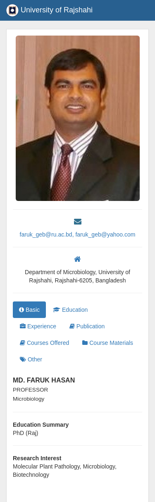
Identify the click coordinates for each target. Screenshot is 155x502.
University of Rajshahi (49, 10)
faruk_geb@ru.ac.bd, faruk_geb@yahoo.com (78, 234)
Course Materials (107, 342)
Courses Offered (44, 342)
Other (31, 359)
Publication (87, 326)
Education (70, 309)
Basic (29, 309)
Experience (38, 326)
